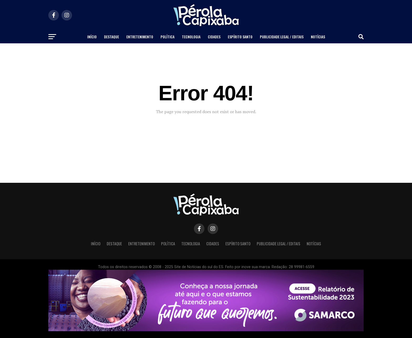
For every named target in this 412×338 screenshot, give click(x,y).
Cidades (214, 36)
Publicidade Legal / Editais (281, 36)
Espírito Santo (240, 36)
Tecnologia (191, 36)
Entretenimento (139, 36)
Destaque (111, 36)
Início (92, 36)
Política (167, 36)
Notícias (318, 36)
